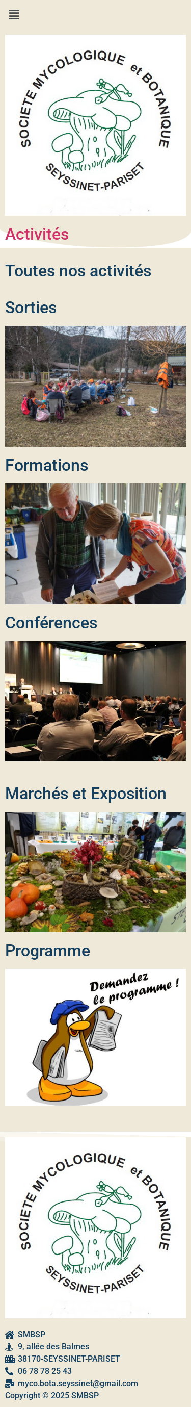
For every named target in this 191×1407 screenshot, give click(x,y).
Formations (46, 465)
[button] (95, 14)
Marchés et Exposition (86, 793)
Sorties (31, 307)
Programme (47, 950)
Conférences (51, 622)
